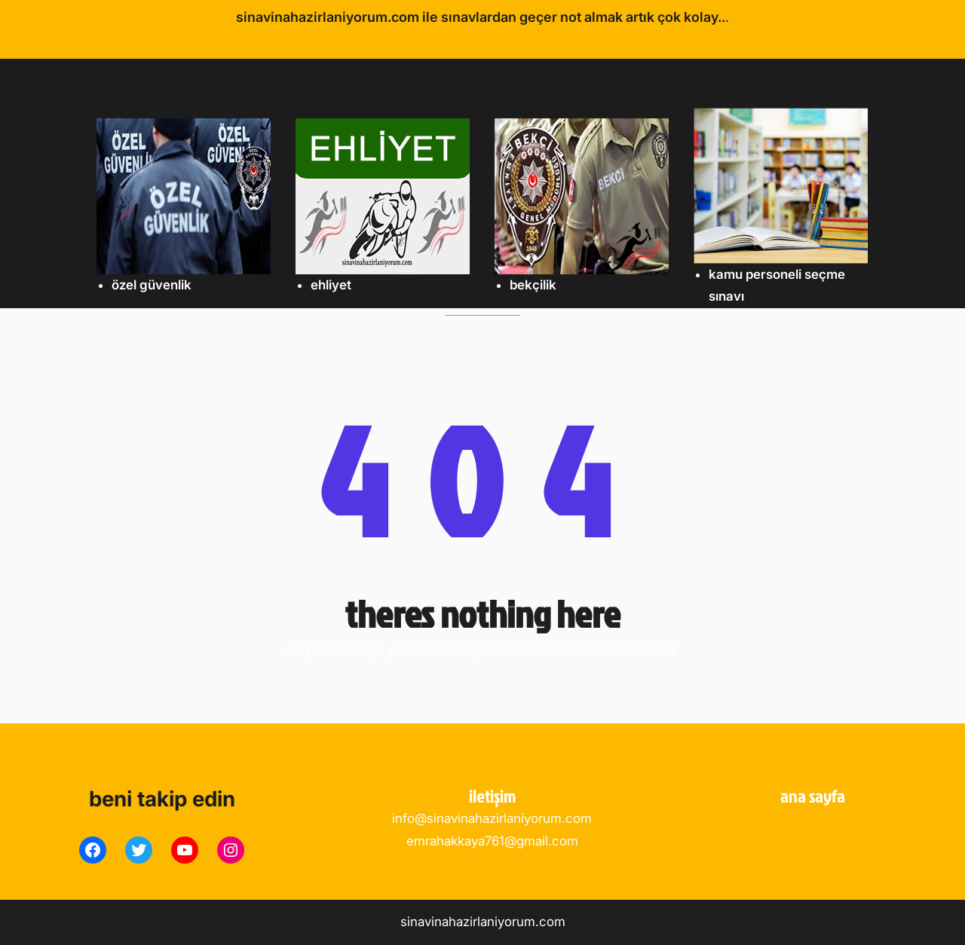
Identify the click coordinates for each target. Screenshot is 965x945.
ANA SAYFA (812, 796)
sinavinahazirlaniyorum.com (482, 921)
